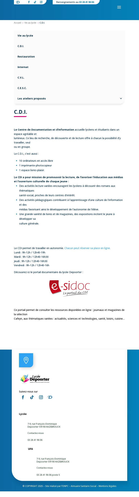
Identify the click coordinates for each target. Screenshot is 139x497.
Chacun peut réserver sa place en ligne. (87, 253)
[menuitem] (69, 41)
